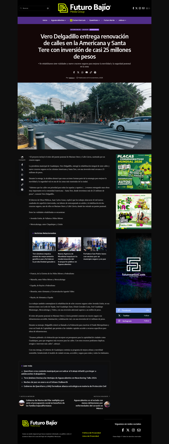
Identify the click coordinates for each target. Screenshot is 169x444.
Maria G (72, 78)
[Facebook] (133, 8)
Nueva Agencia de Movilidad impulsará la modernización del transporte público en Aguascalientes (67, 259)
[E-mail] (143, 8)
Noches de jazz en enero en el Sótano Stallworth (46, 382)
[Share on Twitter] (78, 73)
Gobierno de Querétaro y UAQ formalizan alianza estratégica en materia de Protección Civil (65, 386)
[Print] (95, 73)
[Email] (86, 73)
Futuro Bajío (74, 30)
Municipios (95, 30)
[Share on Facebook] (74, 73)
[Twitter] (136, 8)
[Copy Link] (90, 73)
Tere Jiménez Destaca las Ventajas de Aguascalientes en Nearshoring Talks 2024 (60, 378)
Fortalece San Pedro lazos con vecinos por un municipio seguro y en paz (94, 256)
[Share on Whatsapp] (82, 73)
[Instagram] (140, 8)
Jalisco (85, 30)
